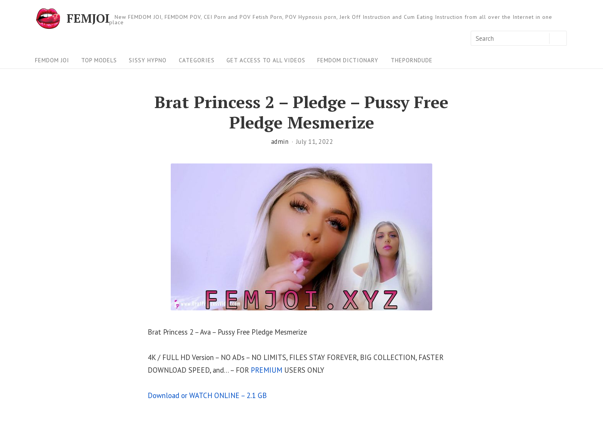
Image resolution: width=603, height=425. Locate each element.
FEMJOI (88, 19)
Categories (197, 60)
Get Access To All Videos (266, 60)
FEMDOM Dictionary (347, 60)
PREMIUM (266, 370)
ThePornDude (412, 60)
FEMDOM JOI (52, 60)
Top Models (99, 60)
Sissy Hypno (148, 60)
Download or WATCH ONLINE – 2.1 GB (207, 395)
